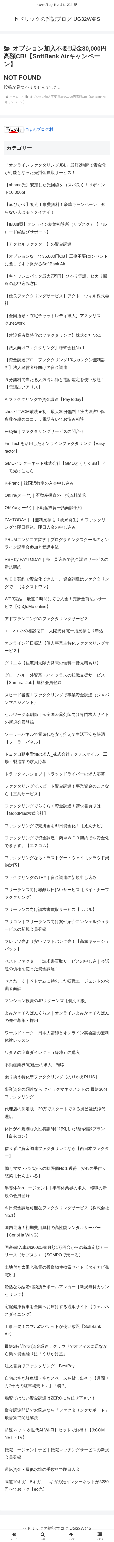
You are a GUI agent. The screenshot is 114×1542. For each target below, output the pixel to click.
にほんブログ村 (28, 129)
